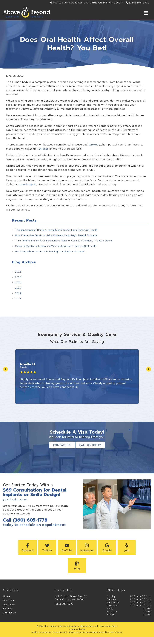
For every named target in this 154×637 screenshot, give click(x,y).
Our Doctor (9, 604)
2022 (18, 293)
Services (8, 608)
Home (6, 596)
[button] (27, 547)
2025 (18, 277)
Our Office (9, 600)
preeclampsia (27, 184)
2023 (18, 287)
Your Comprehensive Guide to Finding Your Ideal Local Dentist (50, 251)
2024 (18, 282)
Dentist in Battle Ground (64, 632)
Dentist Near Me (114, 632)
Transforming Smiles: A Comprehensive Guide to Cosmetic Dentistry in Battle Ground (63, 240)
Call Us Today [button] (90, 445)
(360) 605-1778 (64, 603)
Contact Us (9, 612)
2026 (18, 271)
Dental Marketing (77, 629)
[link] (27, 17)
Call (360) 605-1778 (25, 520)
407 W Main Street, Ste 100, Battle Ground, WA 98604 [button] (86, 2)
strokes (93, 144)
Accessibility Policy (108, 626)
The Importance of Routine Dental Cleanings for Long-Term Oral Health (56, 229)
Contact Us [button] (62, 445)
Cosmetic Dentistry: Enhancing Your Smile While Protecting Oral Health (56, 245)
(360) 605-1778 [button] (138, 2)
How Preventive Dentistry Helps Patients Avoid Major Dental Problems (56, 235)
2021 (18, 298)
